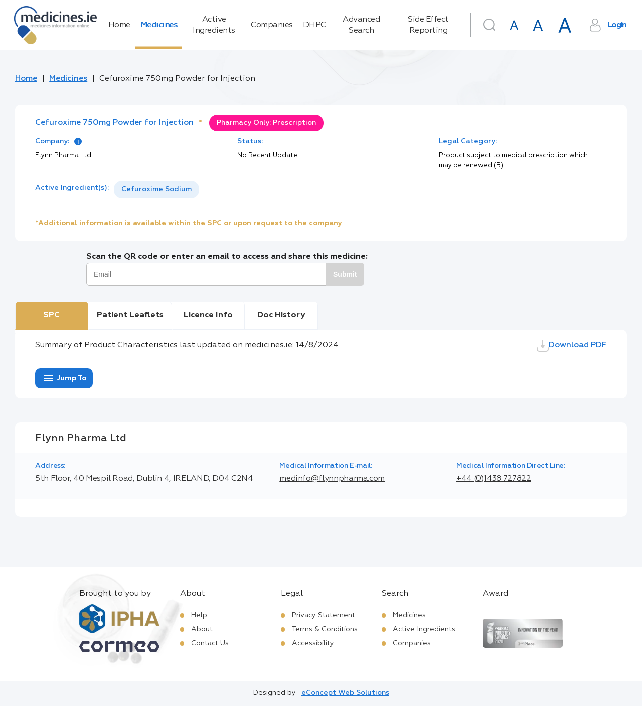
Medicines (159, 25)
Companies (272, 25)
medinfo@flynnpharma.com (332, 479)
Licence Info (208, 315)
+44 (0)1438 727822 (493, 479)
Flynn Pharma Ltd (63, 155)
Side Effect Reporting (428, 25)
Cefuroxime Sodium (156, 189)
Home (119, 25)
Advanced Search (361, 25)
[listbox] (156, 189)
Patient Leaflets (130, 315)
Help (199, 615)
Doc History (281, 315)
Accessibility (313, 643)
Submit (345, 274)
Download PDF (572, 346)
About (202, 629)
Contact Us (210, 643)
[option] (156, 189)
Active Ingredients (214, 25)
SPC (51, 315)
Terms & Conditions (325, 629)
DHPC (314, 25)
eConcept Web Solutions (345, 692)
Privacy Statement (323, 615)
